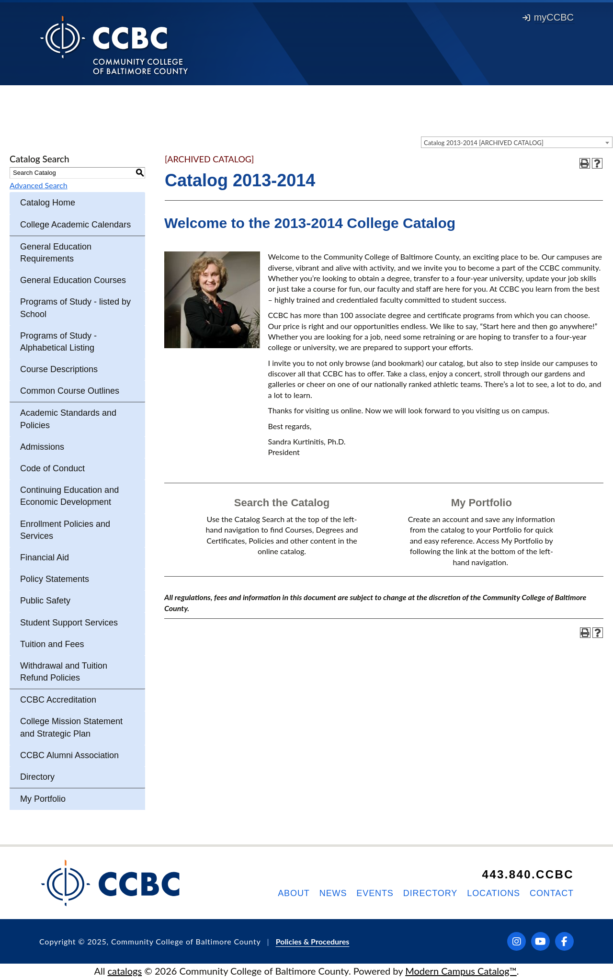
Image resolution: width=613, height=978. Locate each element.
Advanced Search (39, 185)
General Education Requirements (55, 252)
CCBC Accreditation (58, 700)
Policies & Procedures (313, 941)
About (294, 893)
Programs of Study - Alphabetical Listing (58, 342)
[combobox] (517, 142)
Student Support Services (69, 622)
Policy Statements (54, 579)
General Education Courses (73, 280)
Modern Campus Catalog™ (461, 971)
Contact (552, 893)
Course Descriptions (59, 369)
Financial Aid (44, 557)
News (333, 893)
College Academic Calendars (75, 224)
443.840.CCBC (528, 874)
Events (374, 893)
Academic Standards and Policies (68, 419)
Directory (37, 777)
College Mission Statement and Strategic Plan (71, 727)
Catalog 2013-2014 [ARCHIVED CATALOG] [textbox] (484, 143)
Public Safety (45, 600)
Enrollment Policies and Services (65, 530)
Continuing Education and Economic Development (69, 496)
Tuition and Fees (52, 644)
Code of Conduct (52, 468)
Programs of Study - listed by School (75, 307)
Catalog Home (47, 202)
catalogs (125, 971)
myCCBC (548, 17)
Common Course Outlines (69, 391)
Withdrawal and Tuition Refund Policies (63, 671)
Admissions (42, 447)
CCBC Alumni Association (69, 755)
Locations (493, 893)
